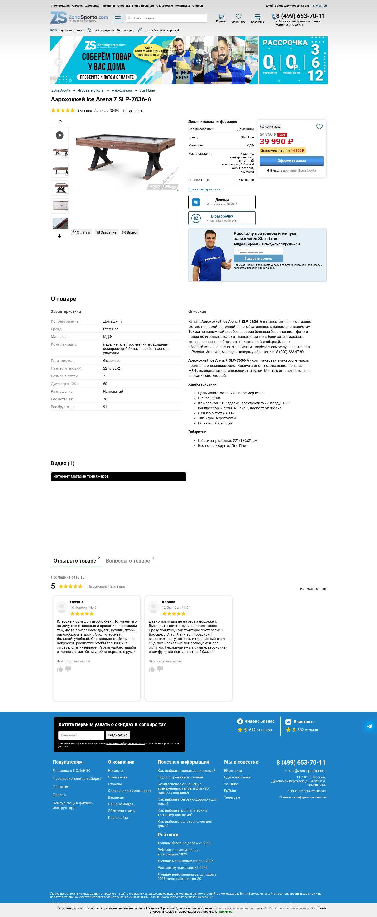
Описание (108, 232)
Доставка (92, 5)
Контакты (182, 5)
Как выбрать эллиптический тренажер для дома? (182, 812)
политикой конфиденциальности (237, 908)
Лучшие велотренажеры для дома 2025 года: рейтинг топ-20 (187, 876)
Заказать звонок (258, 258)
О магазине (164, 5)
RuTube (230, 791)
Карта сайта (118, 818)
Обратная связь (121, 811)
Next (249, 62)
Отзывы (123, 5)
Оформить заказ (292, 160)
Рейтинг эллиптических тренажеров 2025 (178, 852)
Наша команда (143, 5)
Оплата (77, 5)
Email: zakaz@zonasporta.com (287, 5)
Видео (132, 232)
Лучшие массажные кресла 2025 (185, 861)
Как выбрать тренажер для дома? (186, 770)
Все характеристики (204, 189)
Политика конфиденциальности (302, 797)
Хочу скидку (272, 126)
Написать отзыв (313, 589)
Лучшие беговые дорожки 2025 (184, 843)
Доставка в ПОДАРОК (71, 770)
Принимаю (225, 911)
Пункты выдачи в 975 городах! (113, 30)
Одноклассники (237, 777)
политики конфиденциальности (301, 264)
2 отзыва (84, 110)
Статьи (197, 5)
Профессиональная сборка (77, 778)
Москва (321, 5)
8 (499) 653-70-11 (300, 16)
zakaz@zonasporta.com (305, 770)
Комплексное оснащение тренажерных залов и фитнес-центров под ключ (183, 788)
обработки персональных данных (286, 908)
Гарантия (108, 5)
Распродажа (60, 5)
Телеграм (232, 797)
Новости (115, 770)
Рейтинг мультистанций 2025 (182, 868)
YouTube (231, 784)
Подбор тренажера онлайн (180, 777)
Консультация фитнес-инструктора (73, 805)
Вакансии (116, 797)
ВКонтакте (233, 770)
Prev (58, 62)
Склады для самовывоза (129, 791)
